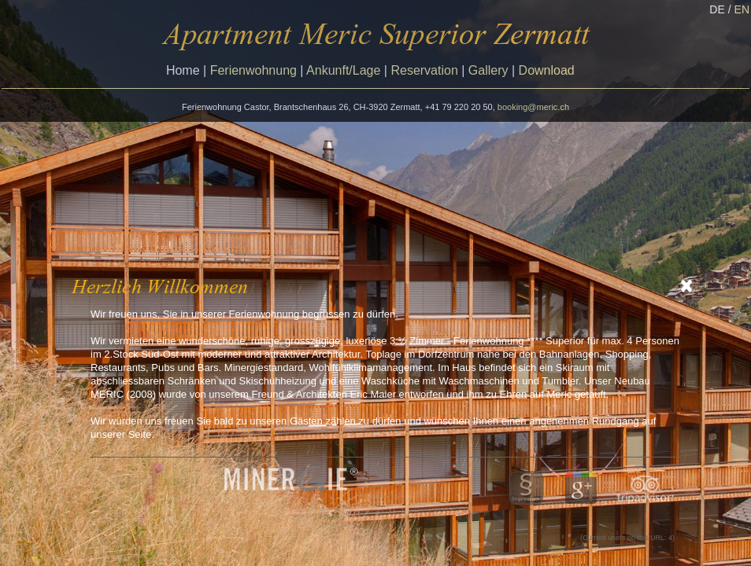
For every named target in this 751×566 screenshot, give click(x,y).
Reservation (423, 70)
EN (741, 9)
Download (547, 70)
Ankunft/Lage (343, 70)
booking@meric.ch (533, 107)
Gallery (488, 70)
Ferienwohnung (253, 70)
